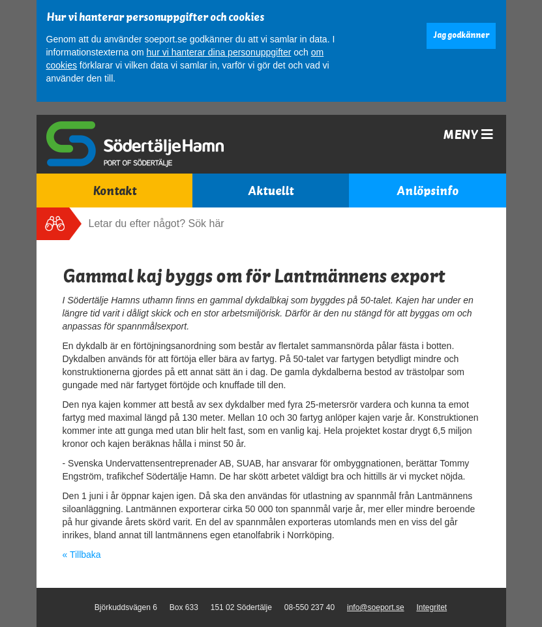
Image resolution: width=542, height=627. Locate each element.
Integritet (431, 607)
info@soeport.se (375, 607)
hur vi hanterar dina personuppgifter (219, 52)
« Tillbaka (82, 554)
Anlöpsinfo (428, 191)
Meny (468, 135)
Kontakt (114, 191)
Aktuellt (271, 191)
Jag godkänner (461, 35)
